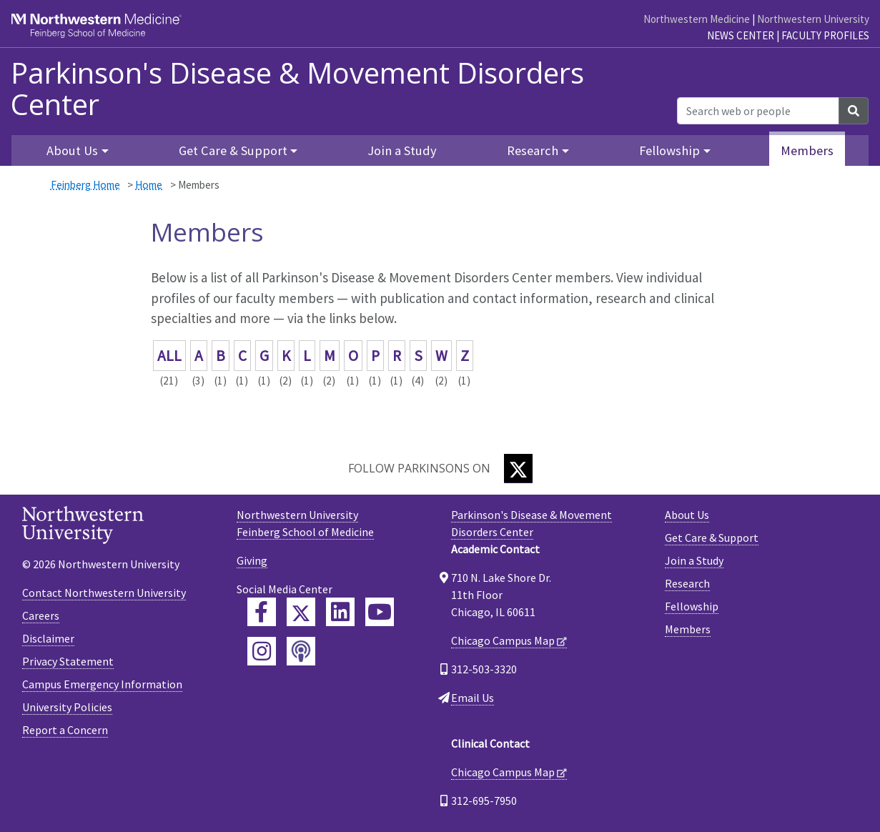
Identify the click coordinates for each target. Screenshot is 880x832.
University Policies (67, 707)
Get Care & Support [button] (233, 150)
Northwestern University (813, 19)
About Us (687, 514)
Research (687, 583)
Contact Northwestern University (104, 592)
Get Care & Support (711, 537)
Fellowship (691, 606)
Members (807, 150)
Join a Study (402, 150)
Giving (252, 560)
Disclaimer (48, 638)
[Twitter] (518, 468)
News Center (740, 35)
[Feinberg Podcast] (301, 651)
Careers (40, 615)
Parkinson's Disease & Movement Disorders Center (297, 88)
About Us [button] (72, 150)
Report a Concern (65, 730)
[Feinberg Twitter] (301, 612)
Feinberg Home (85, 185)
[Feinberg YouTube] (379, 612)
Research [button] (532, 150)
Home (148, 185)
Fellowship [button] (669, 150)
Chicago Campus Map (503, 640)
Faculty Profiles (825, 35)
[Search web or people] (758, 110)
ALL (169, 355)
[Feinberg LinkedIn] (340, 612)
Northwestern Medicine (696, 19)
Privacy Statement (68, 661)
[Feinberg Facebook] (261, 612)
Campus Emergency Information (102, 684)
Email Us (472, 697)
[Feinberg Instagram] (261, 651)
